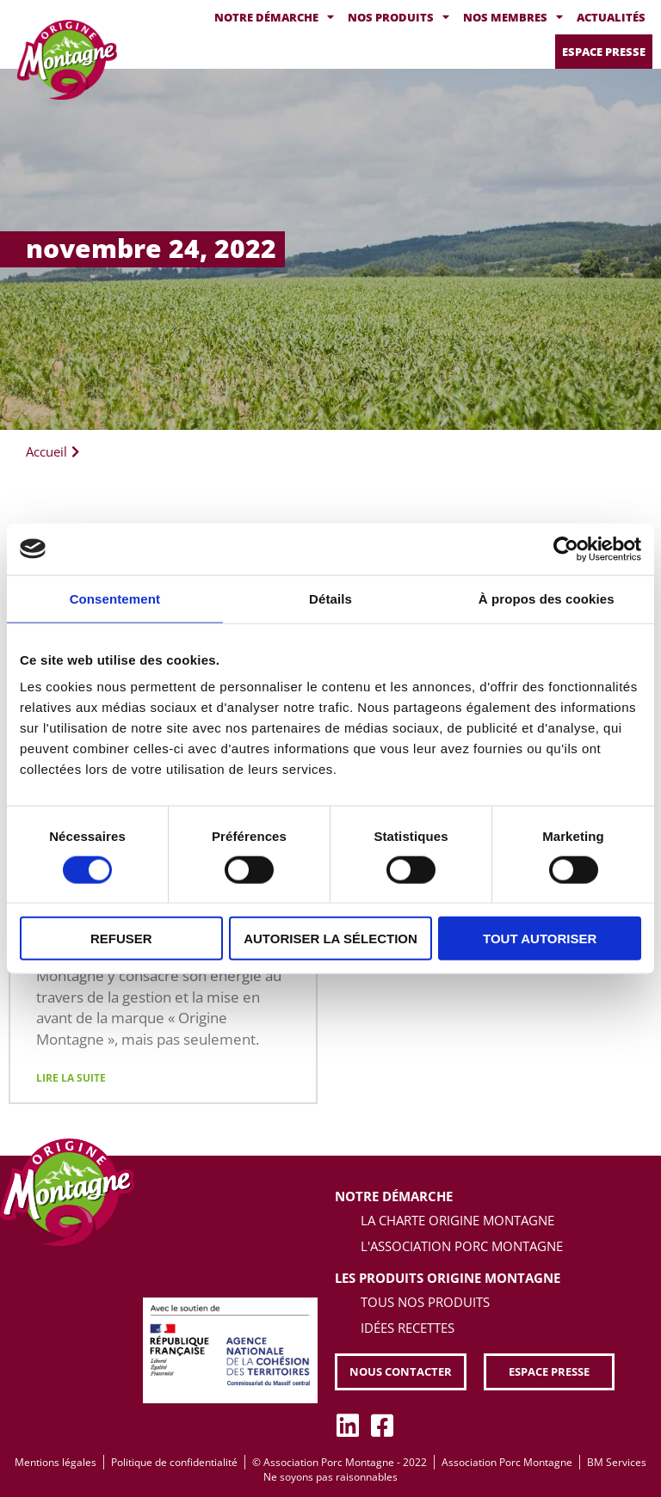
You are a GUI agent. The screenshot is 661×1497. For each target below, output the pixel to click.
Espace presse (604, 51)
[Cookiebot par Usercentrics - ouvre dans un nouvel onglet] (566, 548)
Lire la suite (71, 1078)
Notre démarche (274, 17)
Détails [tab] (330, 598)
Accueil (46, 451)
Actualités (611, 17)
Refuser (121, 938)
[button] (400, 1371)
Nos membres (513, 17)
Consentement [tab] (115, 598)
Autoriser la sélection (330, 938)
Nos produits (398, 17)
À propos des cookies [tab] (547, 598)
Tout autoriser (539, 938)
